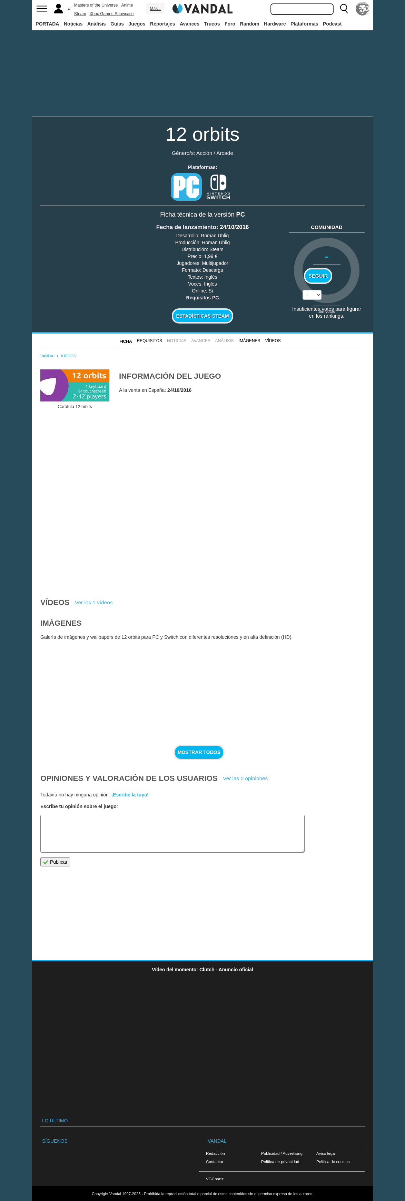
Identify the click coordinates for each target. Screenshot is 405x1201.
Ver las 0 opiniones (245, 778)
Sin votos (326, 311)
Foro (230, 24)
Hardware (275, 24)
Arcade (224, 153)
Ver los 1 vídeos (94, 602)
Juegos (137, 24)
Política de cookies (333, 1161)
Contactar (214, 1161)
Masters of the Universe (96, 5)
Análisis (96, 24)
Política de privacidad (280, 1161)
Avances (189, 24)
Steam (80, 13)
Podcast (332, 24)
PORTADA (47, 24)
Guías (117, 24)
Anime (127, 5)
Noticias (73, 24)
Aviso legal (326, 1153)
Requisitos (149, 340)
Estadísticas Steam (202, 316)
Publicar (55, 862)
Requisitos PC (202, 297)
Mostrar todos (199, 752)
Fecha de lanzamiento (186, 227)
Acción (204, 153)
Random (249, 24)
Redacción (215, 1153)
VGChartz (215, 1179)
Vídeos (273, 340)
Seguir (318, 276)
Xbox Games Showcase (111, 13)
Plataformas (304, 24)
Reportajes (162, 24)
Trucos (212, 24)
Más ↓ (155, 8)
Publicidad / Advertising (282, 1153)
